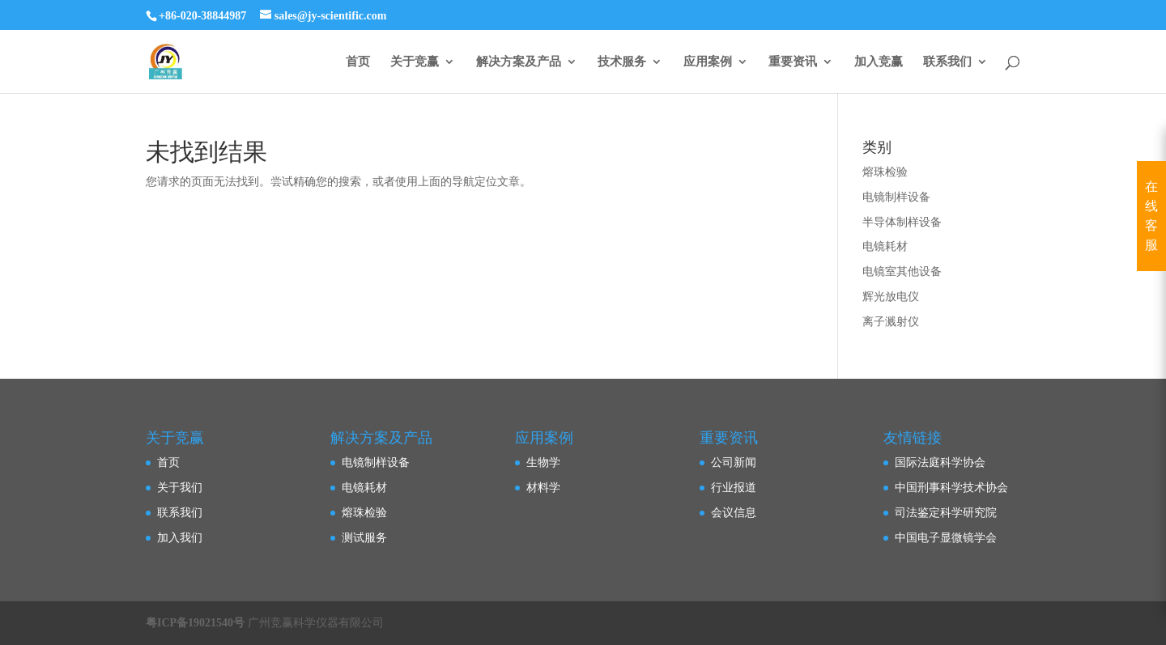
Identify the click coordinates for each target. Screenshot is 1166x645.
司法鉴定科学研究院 (946, 513)
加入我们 (179, 538)
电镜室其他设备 (902, 271)
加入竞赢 (878, 62)
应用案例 (707, 62)
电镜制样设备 (896, 197)
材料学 (543, 488)
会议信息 (733, 513)
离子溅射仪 (890, 322)
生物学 (543, 462)
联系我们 (947, 62)
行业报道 (733, 488)
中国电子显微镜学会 (946, 538)
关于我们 (179, 488)
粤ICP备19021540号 (195, 623)
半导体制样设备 (902, 222)
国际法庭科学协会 (940, 462)
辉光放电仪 (890, 297)
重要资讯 (792, 62)
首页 (358, 62)
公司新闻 (733, 462)
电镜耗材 (885, 246)
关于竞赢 (414, 62)
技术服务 (622, 62)
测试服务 (364, 538)
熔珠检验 (885, 172)
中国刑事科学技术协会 (951, 488)
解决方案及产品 (518, 62)
